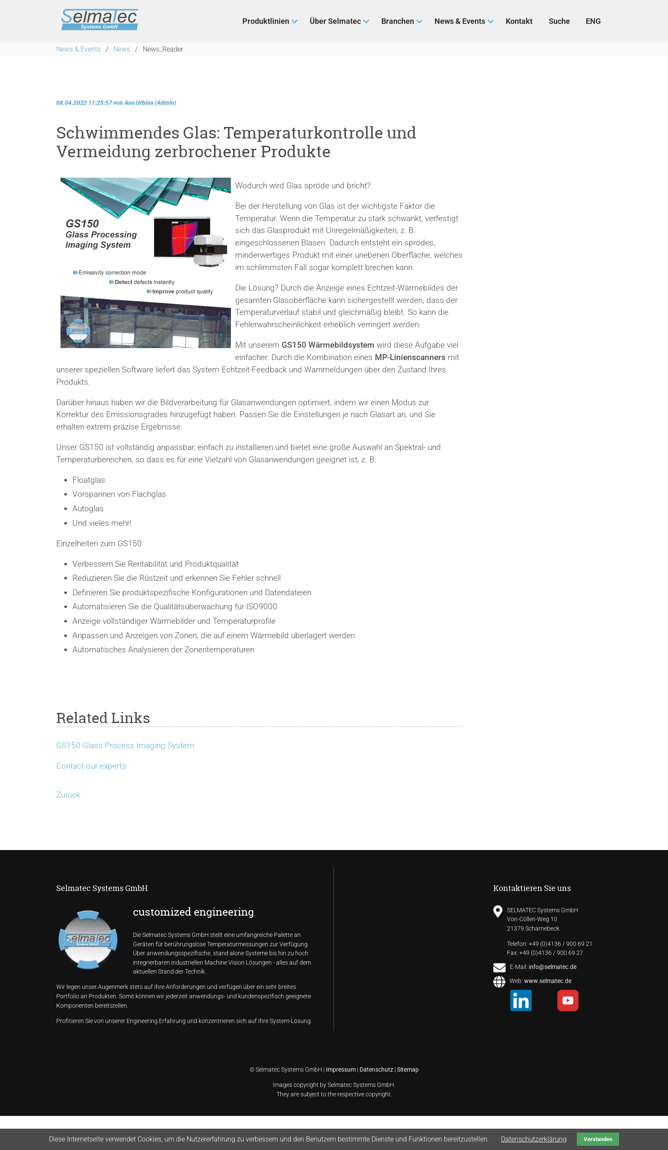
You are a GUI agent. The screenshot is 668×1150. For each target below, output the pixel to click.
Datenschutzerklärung (534, 1139)
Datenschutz (376, 1069)
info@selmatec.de (552, 967)
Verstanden (598, 1139)
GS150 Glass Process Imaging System (125, 745)
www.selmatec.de (547, 981)
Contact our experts (91, 766)
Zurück (68, 795)
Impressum (341, 1069)
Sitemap (408, 1069)
